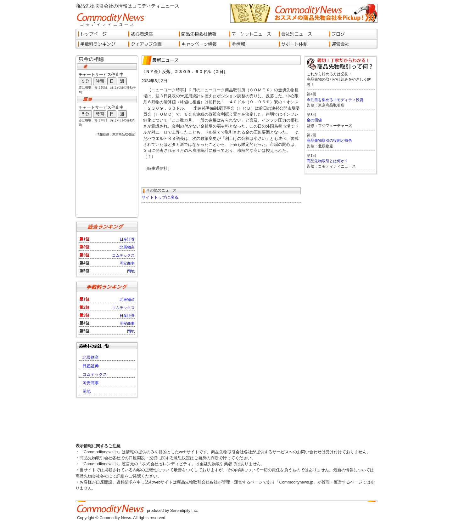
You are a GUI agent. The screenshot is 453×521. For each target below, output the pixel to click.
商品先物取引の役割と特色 (329, 140)
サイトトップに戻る (160, 197)
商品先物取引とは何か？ (327, 161)
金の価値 (314, 120)
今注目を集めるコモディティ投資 (335, 100)
